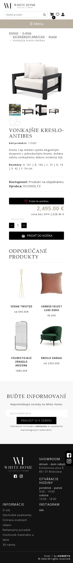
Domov (14, 33)
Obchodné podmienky (17, 515)
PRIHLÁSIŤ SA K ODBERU (36, 420)
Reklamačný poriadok (17, 530)
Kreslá (53, 36)
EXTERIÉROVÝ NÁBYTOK (29, 36)
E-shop (26, 33)
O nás (6, 510)
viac (41, 509)
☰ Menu (36, 23)
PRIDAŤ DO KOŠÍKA (37, 236)
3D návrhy (9, 544)
